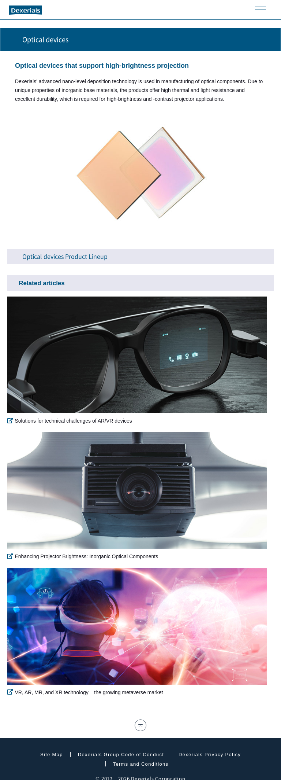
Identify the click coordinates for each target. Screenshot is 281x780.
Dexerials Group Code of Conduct (121, 754)
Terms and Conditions (141, 764)
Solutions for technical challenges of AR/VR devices (69, 421)
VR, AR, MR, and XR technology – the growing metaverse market (85, 692)
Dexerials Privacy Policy (210, 754)
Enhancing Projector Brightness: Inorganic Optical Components (82, 556)
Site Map (51, 754)
